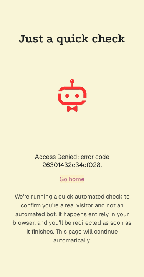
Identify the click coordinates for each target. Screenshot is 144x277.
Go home (72, 179)
